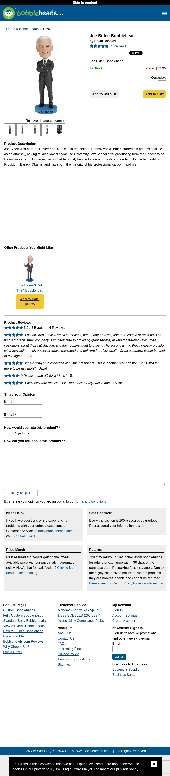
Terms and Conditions (74, 659)
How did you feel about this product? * (34, 441)
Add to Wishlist (104, 94)
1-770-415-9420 (24, 536)
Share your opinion (21, 493)
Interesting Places (71, 649)
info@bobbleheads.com (54, 531)
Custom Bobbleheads (19, 610)
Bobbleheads (29, 29)
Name (8, 402)
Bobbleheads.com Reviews (23, 641)
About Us (64, 633)
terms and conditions (91, 501)
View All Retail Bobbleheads (24, 626)
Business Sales (123, 674)
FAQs (62, 643)
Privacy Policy (68, 654)
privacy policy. (127, 769)
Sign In (117, 610)
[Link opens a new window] (164, 13)
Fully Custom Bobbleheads (23, 615)
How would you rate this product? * (32, 427)
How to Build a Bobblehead (23, 631)
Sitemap (64, 664)
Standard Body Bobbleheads (24, 620)
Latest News (12, 652)
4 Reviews (118, 46)
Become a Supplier (126, 669)
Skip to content (85, 2)
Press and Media (15, 636)
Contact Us (66, 638)
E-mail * (10, 414)
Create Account (123, 620)
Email (116, 643)
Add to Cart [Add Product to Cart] (154, 94)
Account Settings (124, 615)
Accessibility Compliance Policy (81, 620)
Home (10, 29)
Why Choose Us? (16, 647)
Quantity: (158, 77)
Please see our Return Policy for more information (126, 583)
